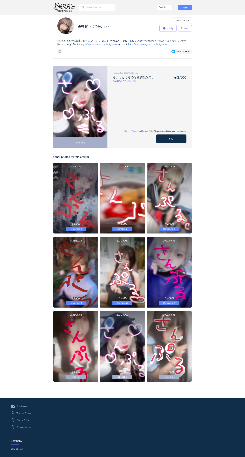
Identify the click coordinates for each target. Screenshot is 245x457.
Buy (171, 138)
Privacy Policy (148, 131)
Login (184, 7)
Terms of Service (131, 131)
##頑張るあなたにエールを (125, 81)
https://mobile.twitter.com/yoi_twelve (99, 44)
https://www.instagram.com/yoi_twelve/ (148, 44)
